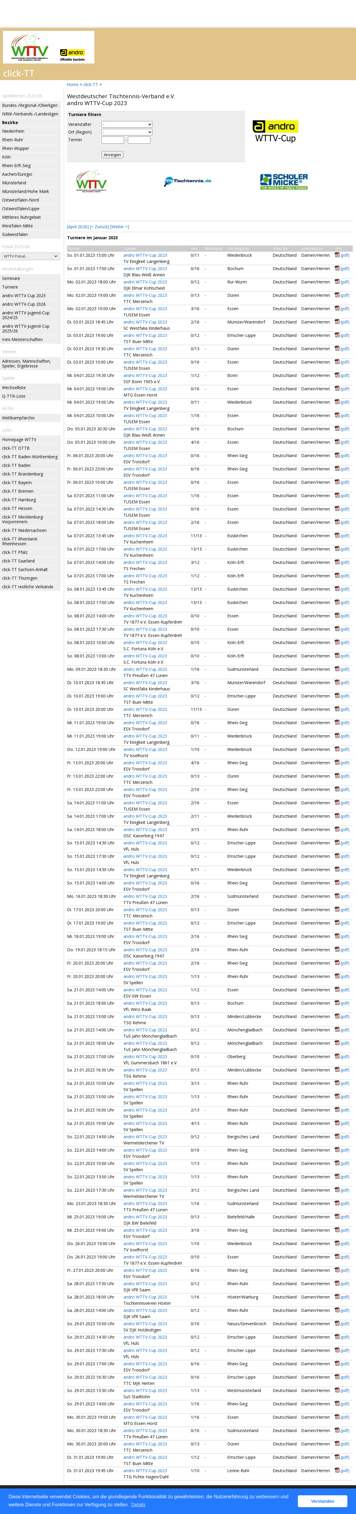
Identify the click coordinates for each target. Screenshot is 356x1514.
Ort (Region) (80, 132)
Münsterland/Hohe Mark (25, 191)
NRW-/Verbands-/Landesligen (30, 114)
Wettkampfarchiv (18, 418)
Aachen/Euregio (17, 174)
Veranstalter (79, 124)
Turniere (10, 287)
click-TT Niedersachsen (24, 530)
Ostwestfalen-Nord (20, 200)
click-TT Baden (16, 465)
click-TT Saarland (18, 561)
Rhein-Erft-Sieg (16, 165)
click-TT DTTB (16, 448)
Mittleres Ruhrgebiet (21, 217)
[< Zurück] (99, 226)
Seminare (11, 278)
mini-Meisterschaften (22, 339)
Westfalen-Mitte (17, 226)
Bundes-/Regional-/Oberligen (30, 105)
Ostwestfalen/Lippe (20, 208)
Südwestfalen (15, 234)
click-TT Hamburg (19, 499)
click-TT (90, 84)
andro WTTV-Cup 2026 (24, 304)
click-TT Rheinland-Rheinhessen (20, 541)
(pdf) (345, 255)
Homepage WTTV (19, 439)
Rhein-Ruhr (12, 139)
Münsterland (14, 183)
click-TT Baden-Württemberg (30, 456)
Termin (75, 139)
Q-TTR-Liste (14, 396)
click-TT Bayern (17, 482)
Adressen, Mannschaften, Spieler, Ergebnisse (26, 363)
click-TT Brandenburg (22, 474)
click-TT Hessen (17, 508)
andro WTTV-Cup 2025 (24, 295)
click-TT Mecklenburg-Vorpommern (23, 519)
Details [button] (138, 1504)
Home (73, 84)
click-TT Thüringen (19, 578)
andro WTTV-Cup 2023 (145, 255)
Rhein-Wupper (15, 148)
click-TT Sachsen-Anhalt (25, 569)
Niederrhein (13, 131)
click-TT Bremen (18, 491)
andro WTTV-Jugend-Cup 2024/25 (26, 315)
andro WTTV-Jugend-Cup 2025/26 (26, 328)
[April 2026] (78, 226)
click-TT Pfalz (15, 552)
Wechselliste (14, 387)
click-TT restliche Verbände (27, 586)
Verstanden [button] (322, 1501)
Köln (6, 157)
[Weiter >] (119, 226)
